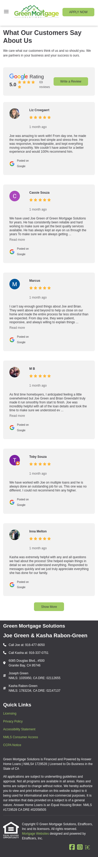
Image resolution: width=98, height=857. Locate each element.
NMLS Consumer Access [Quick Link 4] (20, 737)
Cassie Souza (39, 192)
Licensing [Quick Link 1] (9, 713)
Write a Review (70, 81)
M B (32, 369)
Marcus (34, 281)
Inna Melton (38, 531)
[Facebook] (72, 847)
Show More (49, 607)
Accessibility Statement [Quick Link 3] (19, 729)
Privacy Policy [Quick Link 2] (13, 721)
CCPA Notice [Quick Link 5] (12, 745)
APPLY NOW (78, 12)
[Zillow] (90, 847)
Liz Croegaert (39, 110)
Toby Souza (38, 457)
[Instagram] (80, 847)
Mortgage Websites (36, 833)
